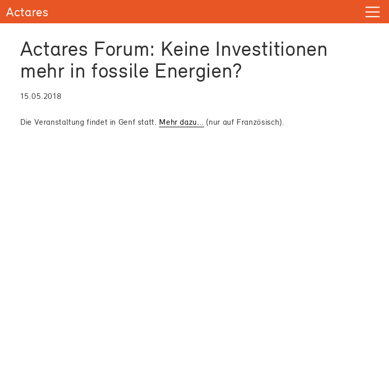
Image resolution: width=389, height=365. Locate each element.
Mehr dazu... (181, 122)
